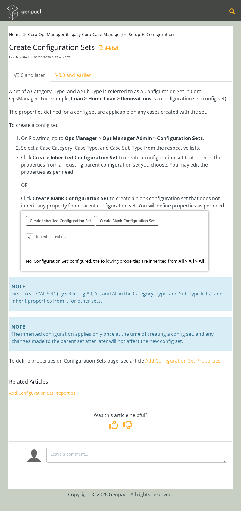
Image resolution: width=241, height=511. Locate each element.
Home (15, 34)
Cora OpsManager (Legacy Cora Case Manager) (75, 34)
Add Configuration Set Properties (183, 360)
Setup (134, 34)
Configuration (160, 34)
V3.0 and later (29, 75)
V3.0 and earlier (73, 75)
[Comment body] (136, 455)
